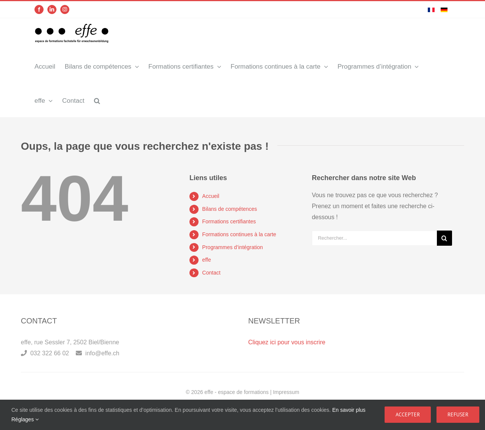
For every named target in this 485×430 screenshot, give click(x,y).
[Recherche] (444, 237)
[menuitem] (431, 9)
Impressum (286, 392)
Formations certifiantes (229, 221)
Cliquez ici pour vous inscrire (286, 342)
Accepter (408, 414)
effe (206, 260)
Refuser (457, 414)
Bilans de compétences (229, 209)
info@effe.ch (97, 353)
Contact (211, 272)
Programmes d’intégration (232, 247)
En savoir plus (349, 410)
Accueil (210, 196)
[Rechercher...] (374, 237)
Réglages (25, 419)
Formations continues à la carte (239, 234)
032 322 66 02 (45, 353)
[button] (97, 100)
